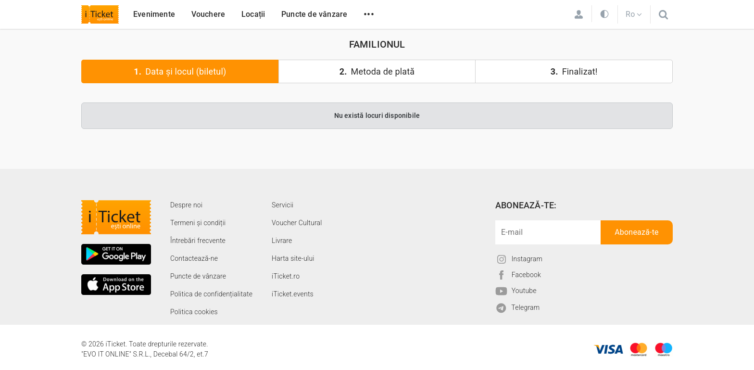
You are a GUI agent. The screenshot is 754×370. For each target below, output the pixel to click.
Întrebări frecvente (198, 240)
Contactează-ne (194, 258)
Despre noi (186, 205)
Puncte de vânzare (314, 14)
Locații (253, 14)
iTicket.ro (286, 276)
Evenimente (154, 14)
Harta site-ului (293, 258)
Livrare (282, 240)
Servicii (282, 205)
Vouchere (208, 14)
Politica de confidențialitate (211, 294)
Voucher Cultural (297, 223)
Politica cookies (194, 312)
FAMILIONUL (377, 44)
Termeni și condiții (198, 223)
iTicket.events (293, 294)
